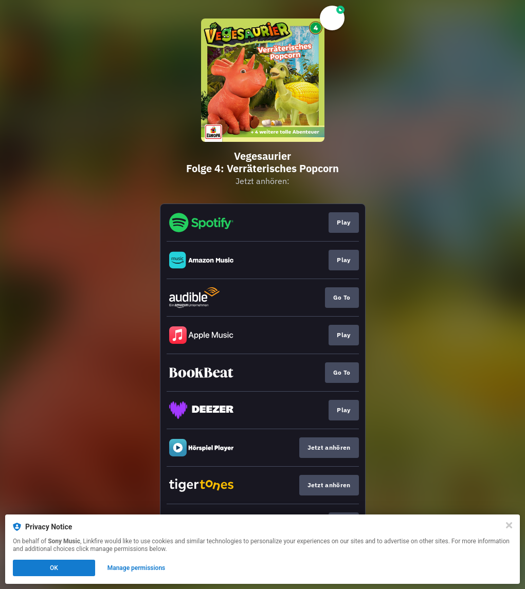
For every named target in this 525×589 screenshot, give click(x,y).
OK (54, 568)
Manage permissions (136, 568)
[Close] (509, 525)
